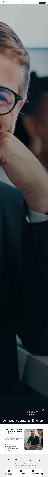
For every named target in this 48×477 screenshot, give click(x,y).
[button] (6, 474)
